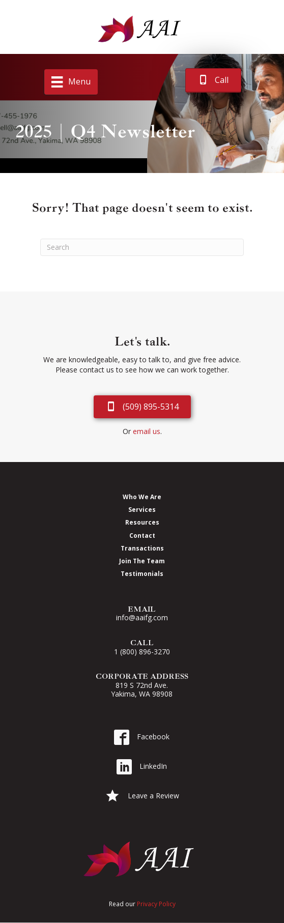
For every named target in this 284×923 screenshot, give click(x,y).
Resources (142, 522)
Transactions (142, 548)
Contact (142, 535)
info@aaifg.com (142, 617)
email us (146, 431)
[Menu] (70, 82)
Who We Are (142, 497)
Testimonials (142, 573)
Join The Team (142, 561)
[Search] (142, 247)
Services (142, 509)
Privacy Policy (156, 904)
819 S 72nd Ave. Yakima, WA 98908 (142, 689)
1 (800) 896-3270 (142, 651)
